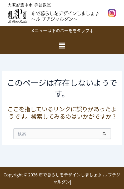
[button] (62, 45)
